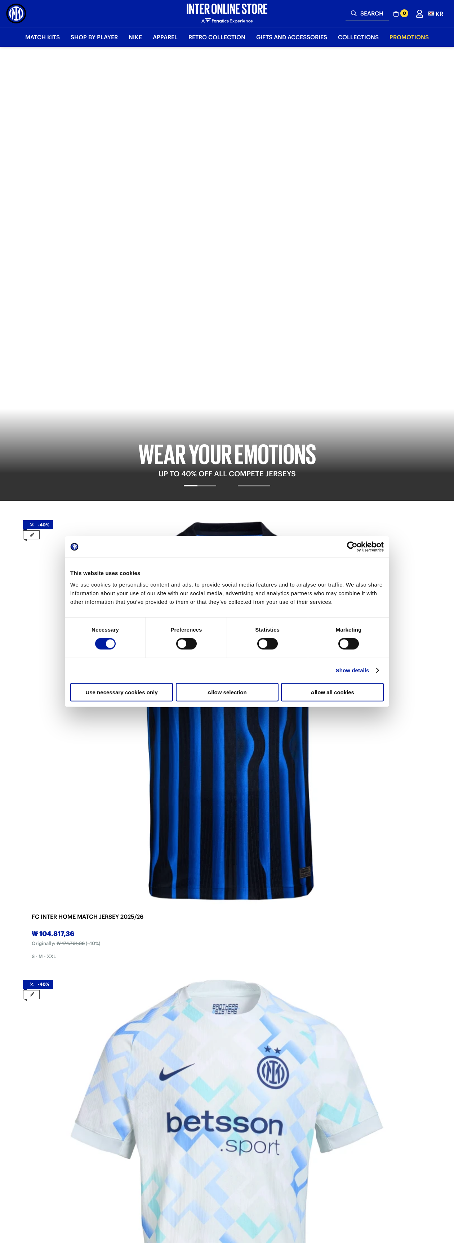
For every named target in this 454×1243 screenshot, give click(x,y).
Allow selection (226, 692)
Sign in (227, 1154)
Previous (29, 318)
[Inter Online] (16, 13)
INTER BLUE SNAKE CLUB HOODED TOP (272, 764)
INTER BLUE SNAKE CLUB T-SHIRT (70, 764)
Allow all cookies (332, 692)
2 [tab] (227, 398)
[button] (435, 13)
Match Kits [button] (42, 37)
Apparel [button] (165, 37)
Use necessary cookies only (121, 692)
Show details (352, 670)
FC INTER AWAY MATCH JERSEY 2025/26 (166, 343)
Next (425, 318)
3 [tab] (237, 398)
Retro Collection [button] (216, 37)
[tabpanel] (227, 139)
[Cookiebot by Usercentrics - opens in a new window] (352, 547)
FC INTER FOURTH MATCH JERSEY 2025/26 (376, 343)
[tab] (200, 222)
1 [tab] (216, 398)
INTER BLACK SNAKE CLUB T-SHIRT (174, 764)
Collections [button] (358, 37)
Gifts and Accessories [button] (291, 37)
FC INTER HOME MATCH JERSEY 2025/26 (65, 343)
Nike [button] (135, 37)
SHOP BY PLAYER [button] (94, 37)
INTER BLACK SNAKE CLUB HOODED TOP (377, 764)
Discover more (87, 1067)
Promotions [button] (409, 37)
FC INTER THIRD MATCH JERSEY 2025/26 (270, 343)
